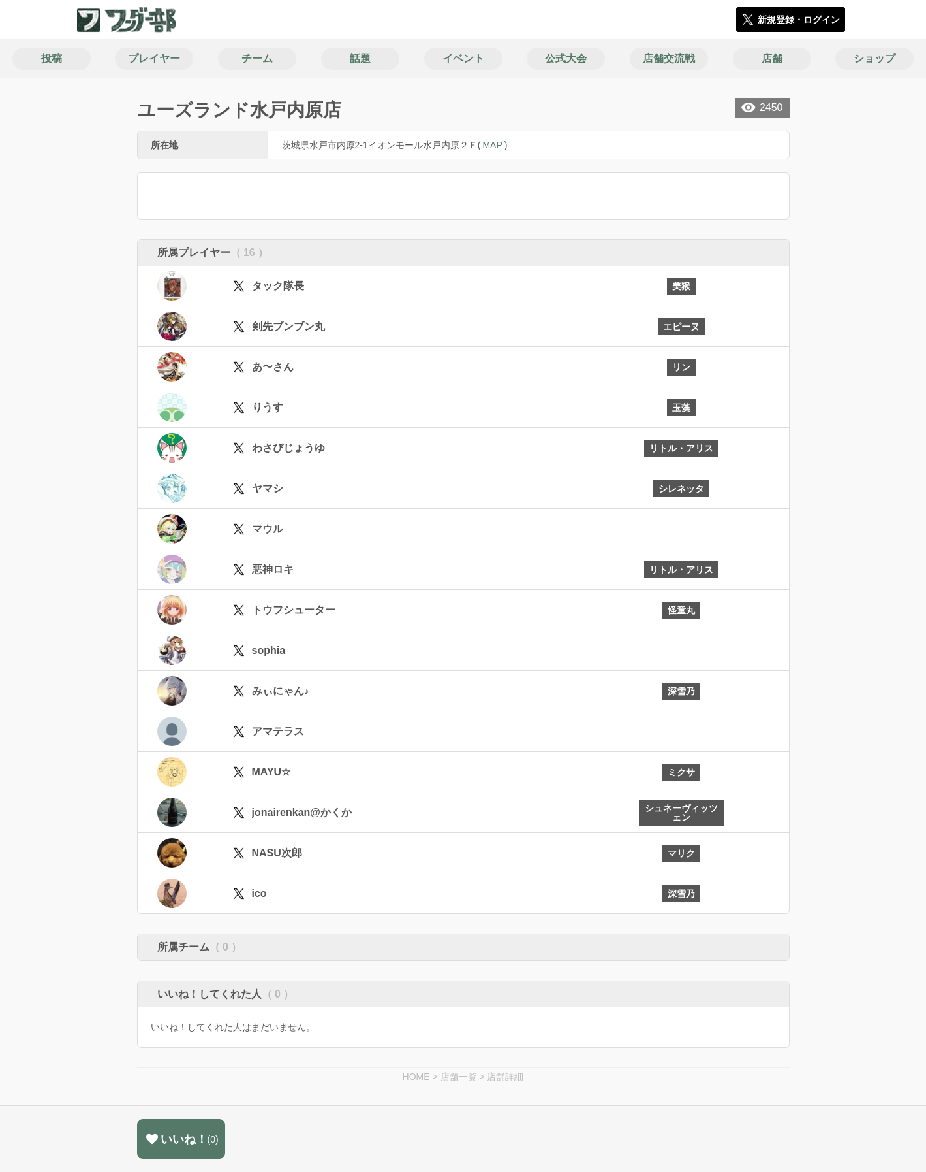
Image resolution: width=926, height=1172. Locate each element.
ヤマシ (267, 488)
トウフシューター (293, 609)
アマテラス (278, 731)
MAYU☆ (271, 771)
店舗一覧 (458, 1076)
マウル (267, 528)
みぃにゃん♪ (280, 690)
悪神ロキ (273, 569)
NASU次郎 (277, 852)
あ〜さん (273, 366)
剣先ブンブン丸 (288, 326)
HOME (416, 1076)
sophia (269, 650)
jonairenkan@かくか (302, 812)
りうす (267, 407)
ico (259, 893)
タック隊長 (278, 285)
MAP (492, 145)
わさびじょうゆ (288, 447)
